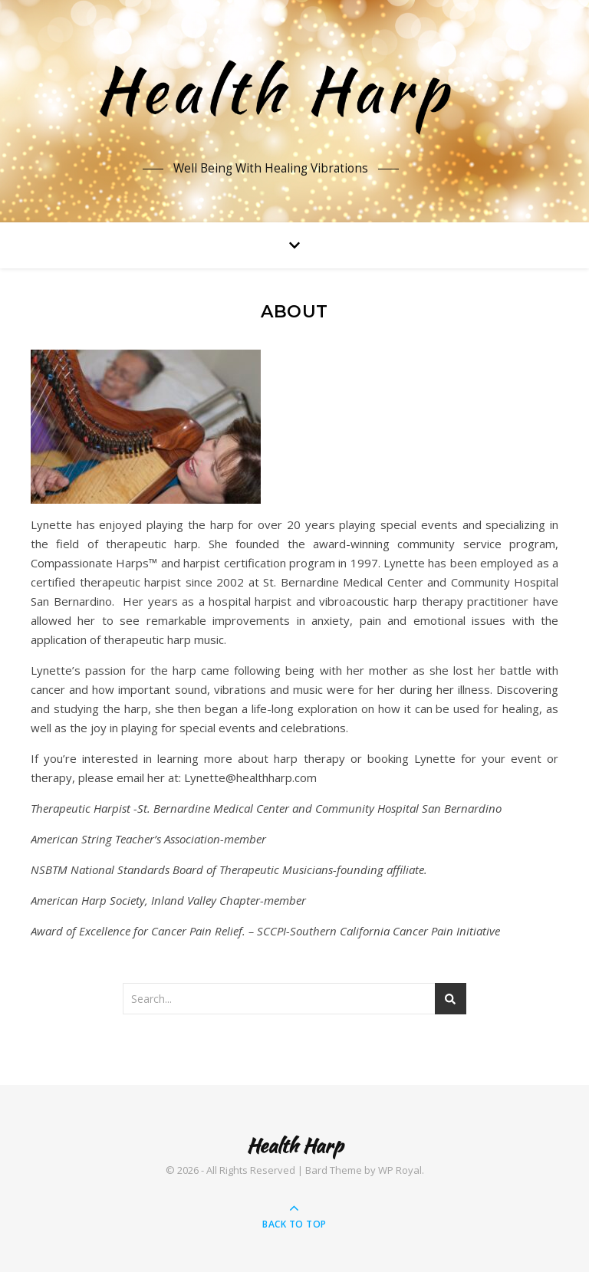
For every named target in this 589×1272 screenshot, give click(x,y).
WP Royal (400, 1170)
